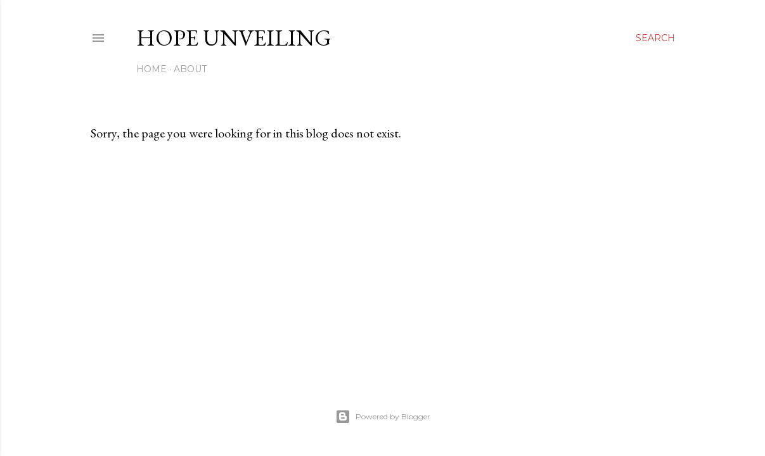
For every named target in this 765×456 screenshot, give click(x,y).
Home (151, 69)
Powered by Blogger (382, 416)
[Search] (655, 38)
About (190, 69)
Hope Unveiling (233, 38)
